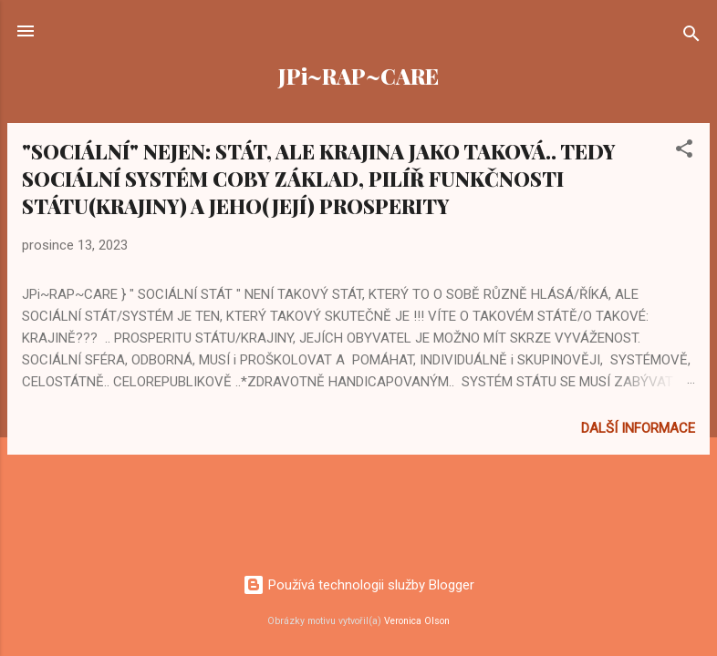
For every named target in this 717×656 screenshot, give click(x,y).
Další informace (638, 428)
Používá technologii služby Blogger (358, 585)
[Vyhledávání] (691, 37)
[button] (684, 152)
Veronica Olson (417, 621)
